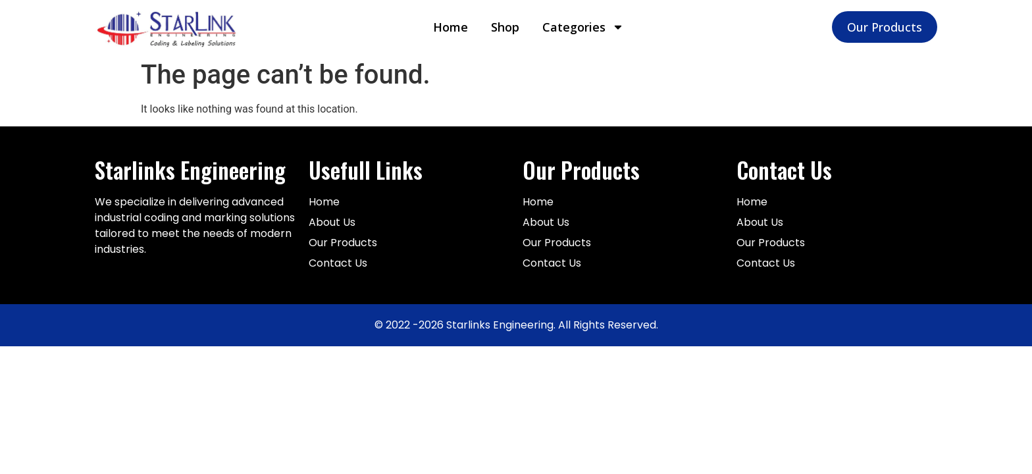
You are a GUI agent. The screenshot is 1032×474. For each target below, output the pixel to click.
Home (450, 27)
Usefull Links (366, 170)
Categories (583, 27)
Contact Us (784, 170)
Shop (505, 27)
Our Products (581, 170)
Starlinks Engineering (190, 170)
